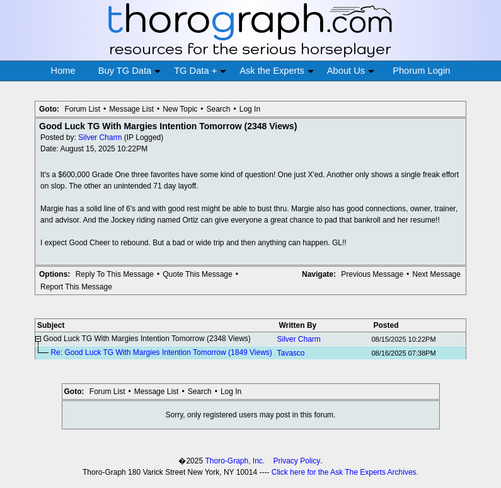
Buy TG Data (129, 71)
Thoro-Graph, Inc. (235, 460)
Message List (131, 109)
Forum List (82, 109)
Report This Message (76, 286)
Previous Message (372, 274)
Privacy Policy (297, 460)
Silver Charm (100, 137)
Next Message (436, 274)
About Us (350, 71)
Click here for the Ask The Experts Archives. (345, 472)
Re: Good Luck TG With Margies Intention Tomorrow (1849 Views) (161, 352)
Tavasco (290, 353)
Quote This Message (198, 274)
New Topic (180, 109)
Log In (249, 109)
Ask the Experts (276, 71)
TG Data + (200, 71)
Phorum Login (421, 71)
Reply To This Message (115, 274)
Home (63, 71)
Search (219, 109)
